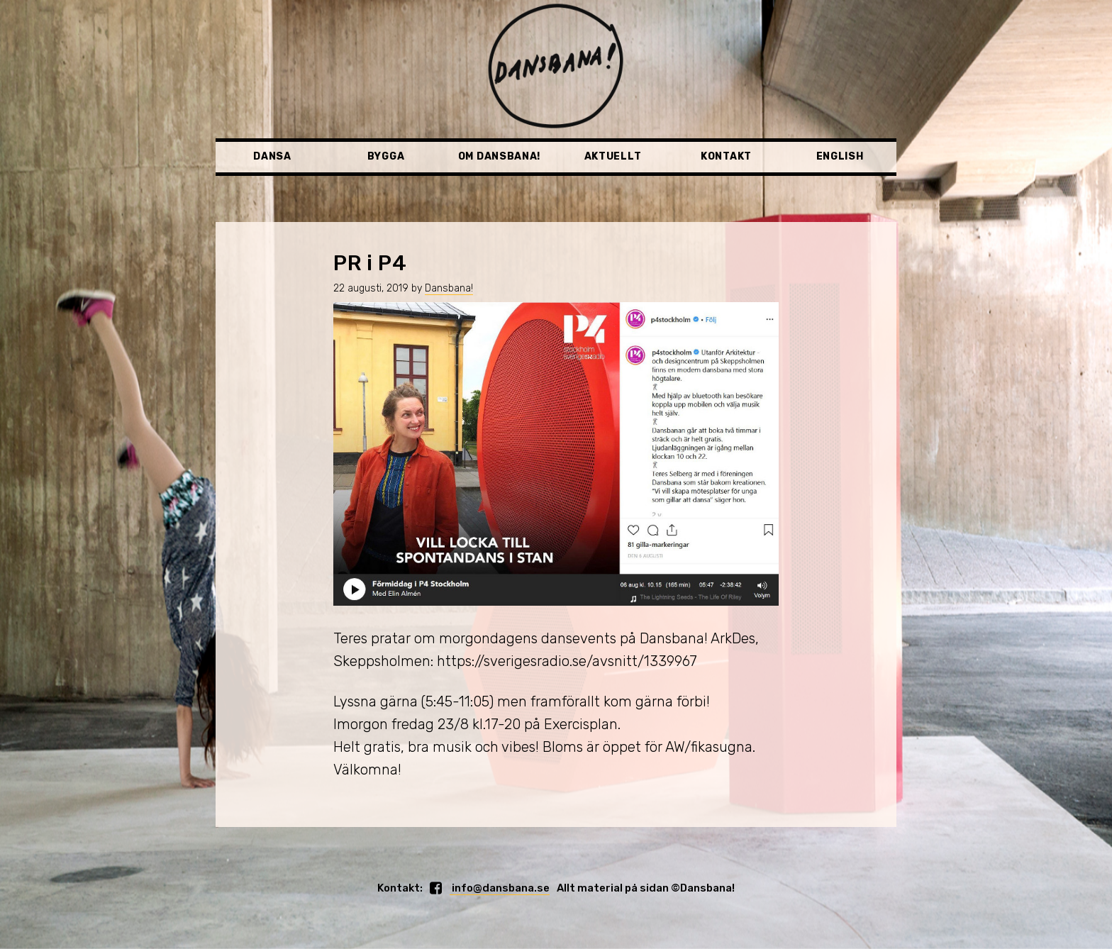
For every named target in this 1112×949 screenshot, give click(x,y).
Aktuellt (613, 156)
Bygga (386, 156)
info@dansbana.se (500, 888)
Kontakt (726, 156)
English (840, 156)
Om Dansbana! (499, 156)
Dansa (272, 156)
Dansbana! (449, 288)
